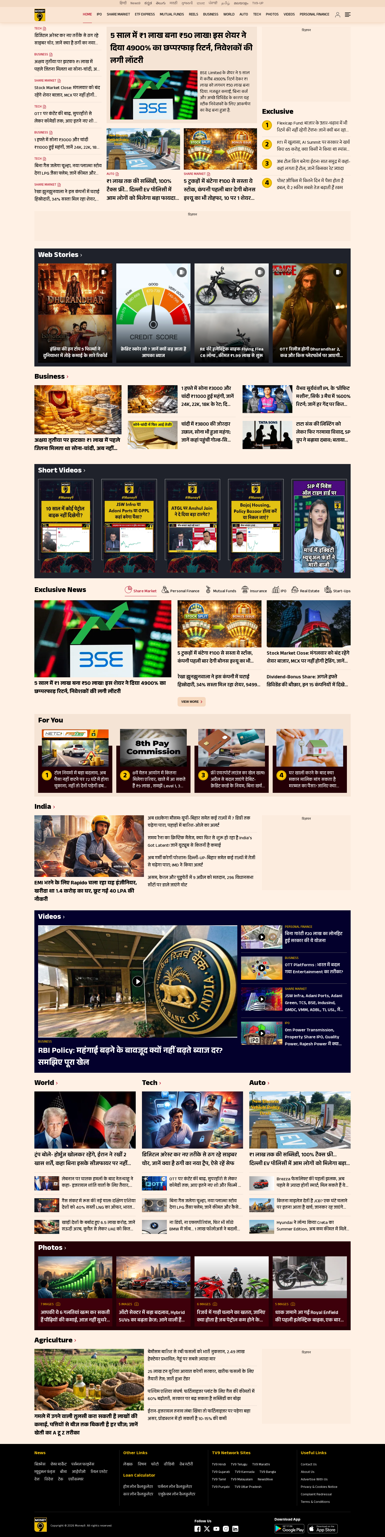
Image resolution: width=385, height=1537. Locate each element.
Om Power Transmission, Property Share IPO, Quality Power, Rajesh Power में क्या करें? (312, 1037)
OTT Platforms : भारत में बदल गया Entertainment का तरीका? (314, 969)
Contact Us (309, 1465)
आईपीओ (79, 1472)
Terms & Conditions (315, 1502)
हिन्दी (123, 3)
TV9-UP (257, 3)
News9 (135, 3)
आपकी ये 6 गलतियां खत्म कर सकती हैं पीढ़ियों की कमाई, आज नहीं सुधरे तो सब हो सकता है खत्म (75, 1316)
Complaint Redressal (316, 1495)
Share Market (118, 15)
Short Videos (60, 471)
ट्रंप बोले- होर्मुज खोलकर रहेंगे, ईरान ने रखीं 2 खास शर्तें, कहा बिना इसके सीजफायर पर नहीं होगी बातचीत (80, 1160)
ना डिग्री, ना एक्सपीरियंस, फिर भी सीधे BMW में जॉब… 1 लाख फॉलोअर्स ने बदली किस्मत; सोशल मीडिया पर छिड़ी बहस (203, 1226)
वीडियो (169, 1464)
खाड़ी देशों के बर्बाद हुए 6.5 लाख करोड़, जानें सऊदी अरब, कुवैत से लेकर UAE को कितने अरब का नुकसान (98, 1226)
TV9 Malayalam (242, 1480)
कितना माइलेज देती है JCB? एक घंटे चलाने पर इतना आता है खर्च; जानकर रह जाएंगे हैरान (312, 1204)
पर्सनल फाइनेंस (82, 1464)
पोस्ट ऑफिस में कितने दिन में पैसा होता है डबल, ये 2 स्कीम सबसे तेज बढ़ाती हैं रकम (310, 185)
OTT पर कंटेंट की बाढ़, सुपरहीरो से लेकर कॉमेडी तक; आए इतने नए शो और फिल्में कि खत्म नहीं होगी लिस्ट (206, 1182)
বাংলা (201, 3)
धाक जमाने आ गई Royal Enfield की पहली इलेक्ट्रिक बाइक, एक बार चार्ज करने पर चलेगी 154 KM (307, 1316)
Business (210, 15)
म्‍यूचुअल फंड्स (44, 1472)
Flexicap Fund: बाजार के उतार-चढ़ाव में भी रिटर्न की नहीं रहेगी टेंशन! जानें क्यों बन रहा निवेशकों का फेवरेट (312, 127)
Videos (289, 15)
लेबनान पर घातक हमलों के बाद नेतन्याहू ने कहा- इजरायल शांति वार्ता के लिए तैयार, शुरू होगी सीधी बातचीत (97, 1182)
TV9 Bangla (267, 1472)
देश (36, 1479)
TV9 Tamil (219, 1480)
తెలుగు (161, 3)
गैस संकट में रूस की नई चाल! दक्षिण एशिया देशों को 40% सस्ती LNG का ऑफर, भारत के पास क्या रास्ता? (98, 1204)
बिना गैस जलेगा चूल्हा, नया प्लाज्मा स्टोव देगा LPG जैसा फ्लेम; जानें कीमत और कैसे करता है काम (204, 1204)
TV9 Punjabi (221, 1487)
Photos (272, 15)
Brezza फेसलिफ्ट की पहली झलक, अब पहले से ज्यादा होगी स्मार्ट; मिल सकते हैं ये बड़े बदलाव (311, 1182)
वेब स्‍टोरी (186, 1464)
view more (190, 702)
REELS (193, 15)
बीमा (63, 1472)
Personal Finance (314, 15)
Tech (257, 15)
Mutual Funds (172, 15)
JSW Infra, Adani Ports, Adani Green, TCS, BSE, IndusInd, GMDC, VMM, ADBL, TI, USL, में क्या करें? (313, 1003)
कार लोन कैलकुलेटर (138, 1494)
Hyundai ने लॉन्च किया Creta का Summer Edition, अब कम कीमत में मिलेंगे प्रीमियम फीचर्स (313, 1226)
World (229, 15)
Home (87, 15)
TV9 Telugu (239, 1465)
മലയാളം (241, 3)
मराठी (173, 3)
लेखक (128, 1464)
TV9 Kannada (245, 1472)
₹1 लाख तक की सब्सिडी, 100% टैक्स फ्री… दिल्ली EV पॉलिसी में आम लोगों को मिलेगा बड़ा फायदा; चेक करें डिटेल (142, 190)
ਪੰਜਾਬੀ (213, 3)
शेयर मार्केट (58, 1464)
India (42, 807)
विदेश (48, 1479)
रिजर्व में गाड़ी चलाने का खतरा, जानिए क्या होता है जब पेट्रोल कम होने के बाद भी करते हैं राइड (231, 1316)
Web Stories (58, 255)
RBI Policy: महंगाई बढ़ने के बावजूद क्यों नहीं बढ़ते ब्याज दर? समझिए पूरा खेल (130, 1057)
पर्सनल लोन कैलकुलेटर (175, 1487)
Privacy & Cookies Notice (319, 1487)
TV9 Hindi (219, 1465)
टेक (60, 1479)
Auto (244, 15)
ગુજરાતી (187, 3)
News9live (265, 1480)
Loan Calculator (139, 1476)
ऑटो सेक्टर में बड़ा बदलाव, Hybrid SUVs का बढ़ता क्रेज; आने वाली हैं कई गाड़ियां (152, 1316)
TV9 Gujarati (221, 1472)
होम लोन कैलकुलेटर (138, 1487)
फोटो (155, 1464)
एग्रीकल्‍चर (75, 1479)
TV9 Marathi (261, 1465)
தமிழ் (225, 3)
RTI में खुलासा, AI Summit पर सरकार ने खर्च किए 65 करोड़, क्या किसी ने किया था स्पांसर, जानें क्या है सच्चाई (313, 146)
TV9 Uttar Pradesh (248, 1487)
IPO (99, 15)
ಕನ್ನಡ (148, 3)
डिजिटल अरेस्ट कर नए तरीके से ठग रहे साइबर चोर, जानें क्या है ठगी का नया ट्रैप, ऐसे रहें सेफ (189, 1160)
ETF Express (145, 15)
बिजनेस (39, 1464)
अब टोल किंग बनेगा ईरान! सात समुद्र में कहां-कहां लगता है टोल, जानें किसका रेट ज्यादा (313, 166)
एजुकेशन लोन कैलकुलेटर (176, 1494)
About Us (308, 1472)
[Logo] (40, 1531)
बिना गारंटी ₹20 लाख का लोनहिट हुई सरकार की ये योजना (313, 938)
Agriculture (53, 1341)
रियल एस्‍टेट (99, 1472)
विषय (142, 1464)
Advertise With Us (314, 1480)
